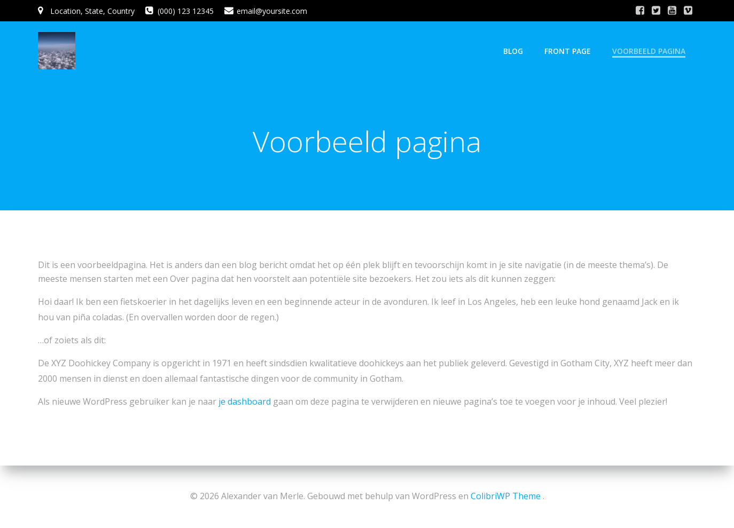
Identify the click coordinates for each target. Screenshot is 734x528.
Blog (513, 51)
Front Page (567, 51)
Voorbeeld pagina (648, 51)
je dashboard (244, 401)
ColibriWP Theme (506, 496)
